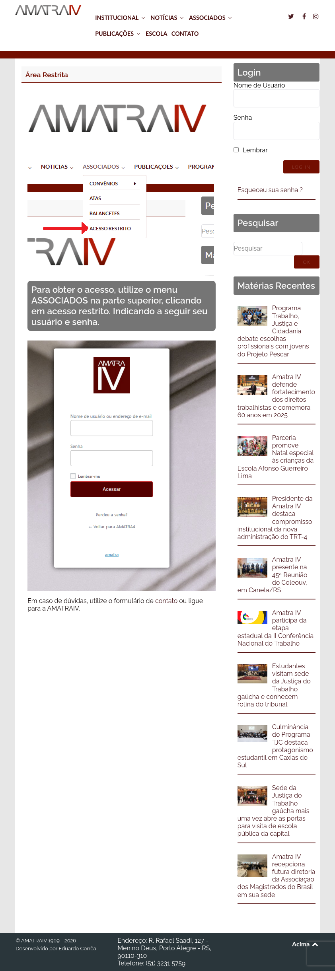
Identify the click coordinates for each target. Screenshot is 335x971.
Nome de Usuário (259, 85)
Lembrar (255, 150)
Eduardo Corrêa (77, 949)
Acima (305, 944)
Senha (243, 117)
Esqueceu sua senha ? (270, 190)
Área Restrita (46, 74)
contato (166, 601)
